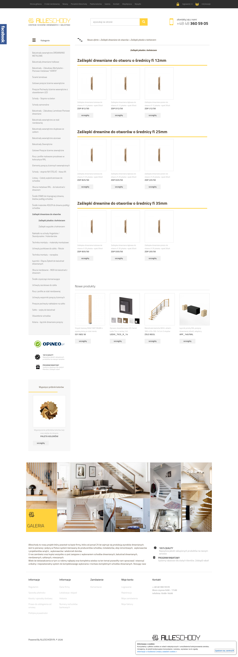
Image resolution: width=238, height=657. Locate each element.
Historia (63, 598)
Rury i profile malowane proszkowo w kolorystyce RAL (48, 158)
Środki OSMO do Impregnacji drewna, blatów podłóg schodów (48, 197)
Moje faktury (127, 604)
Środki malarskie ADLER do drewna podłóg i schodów (51, 207)
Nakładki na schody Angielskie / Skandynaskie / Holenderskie (45, 235)
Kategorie (45, 40)
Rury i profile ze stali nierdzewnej (46, 291)
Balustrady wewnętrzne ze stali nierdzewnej (45, 121)
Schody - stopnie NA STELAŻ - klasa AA (49, 171)
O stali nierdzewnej (52, 3)
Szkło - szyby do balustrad (43, 309)
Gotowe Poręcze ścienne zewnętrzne (48, 150)
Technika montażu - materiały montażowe (50, 242)
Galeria (107, 3)
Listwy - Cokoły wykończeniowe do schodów (47, 179)
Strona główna (36, 3)
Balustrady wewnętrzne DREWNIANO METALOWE (48, 54)
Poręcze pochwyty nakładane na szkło (48, 303)
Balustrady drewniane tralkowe (45, 61)
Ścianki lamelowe (39, 77)
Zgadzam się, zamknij (224, 651)
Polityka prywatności (38, 613)
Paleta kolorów (96, 3)
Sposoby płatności (36, 592)
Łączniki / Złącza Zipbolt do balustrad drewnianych (48, 262)
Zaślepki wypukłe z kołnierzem (52, 226)
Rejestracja (126, 592)
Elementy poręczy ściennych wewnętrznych (51, 165)
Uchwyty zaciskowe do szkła (44, 285)
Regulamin (33, 587)
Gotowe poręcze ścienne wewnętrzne (48, 83)
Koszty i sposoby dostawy (40, 598)
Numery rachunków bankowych (68, 605)
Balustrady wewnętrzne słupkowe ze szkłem (48, 130)
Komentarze (96, 587)
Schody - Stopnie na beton (43, 98)
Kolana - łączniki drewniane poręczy (47, 322)
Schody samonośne (40, 104)
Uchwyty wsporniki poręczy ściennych (48, 297)
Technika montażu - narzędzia (45, 254)
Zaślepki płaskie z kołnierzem (52, 220)
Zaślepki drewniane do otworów (46, 214)
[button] (184, 4)
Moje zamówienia (129, 598)
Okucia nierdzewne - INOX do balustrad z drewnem (49, 271)
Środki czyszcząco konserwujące (46, 279)
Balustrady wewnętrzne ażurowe (46, 138)
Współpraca (127, 3)
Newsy (65, 3)
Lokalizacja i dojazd (68, 592)
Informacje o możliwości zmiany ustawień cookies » (157, 652)
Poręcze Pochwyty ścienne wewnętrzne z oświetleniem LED (50, 91)
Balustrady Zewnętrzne (42, 144)
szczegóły (41, 443)
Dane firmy (64, 587)
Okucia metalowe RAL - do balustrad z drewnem (48, 188)
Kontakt (116, 3)
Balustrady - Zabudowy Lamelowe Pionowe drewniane (51, 112)
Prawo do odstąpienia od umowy (39, 605)
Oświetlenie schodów (41, 315)
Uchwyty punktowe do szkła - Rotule (48, 248)
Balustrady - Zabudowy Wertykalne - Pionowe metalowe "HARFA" (48, 69)
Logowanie (126, 587)
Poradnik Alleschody (79, 3)
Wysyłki (138, 3)
